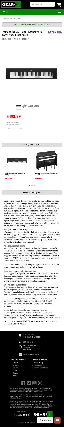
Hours (14, 370)
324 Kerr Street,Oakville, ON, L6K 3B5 (31, 336)
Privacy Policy (38, 365)
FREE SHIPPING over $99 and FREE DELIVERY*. (32, 24)
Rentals (15, 368)
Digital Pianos (15, 18)
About (14, 376)
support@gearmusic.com (31, 354)
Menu (6, 12)
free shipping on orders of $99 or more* (21, 391)
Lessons (15, 363)
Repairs (15, 365)
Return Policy (37, 363)
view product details (15, 129)
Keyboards (5, 18)
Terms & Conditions (40, 368)
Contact (15, 373)
